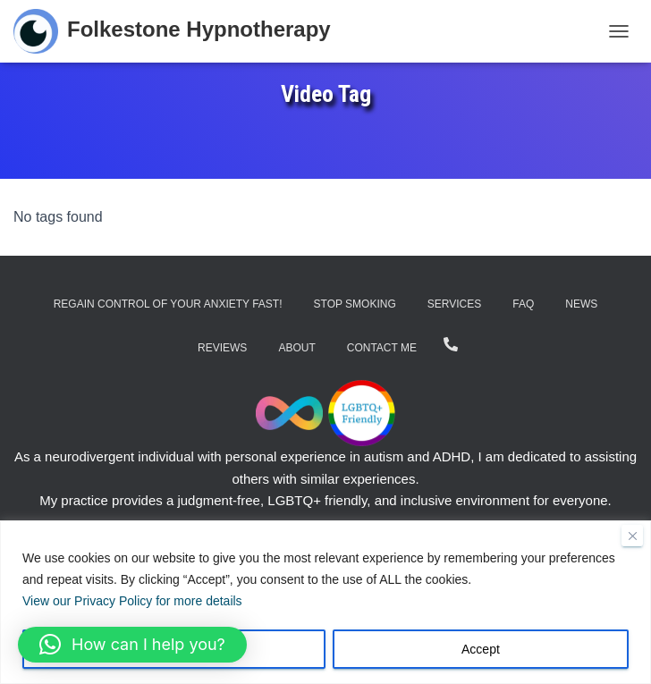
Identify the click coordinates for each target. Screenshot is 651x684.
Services (454, 304)
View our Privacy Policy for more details (132, 601)
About (296, 348)
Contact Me (382, 348)
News (581, 304)
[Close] (632, 535)
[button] (132, 645)
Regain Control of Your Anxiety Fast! (168, 304)
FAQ (523, 304)
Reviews (222, 348)
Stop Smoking (355, 304)
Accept (480, 649)
